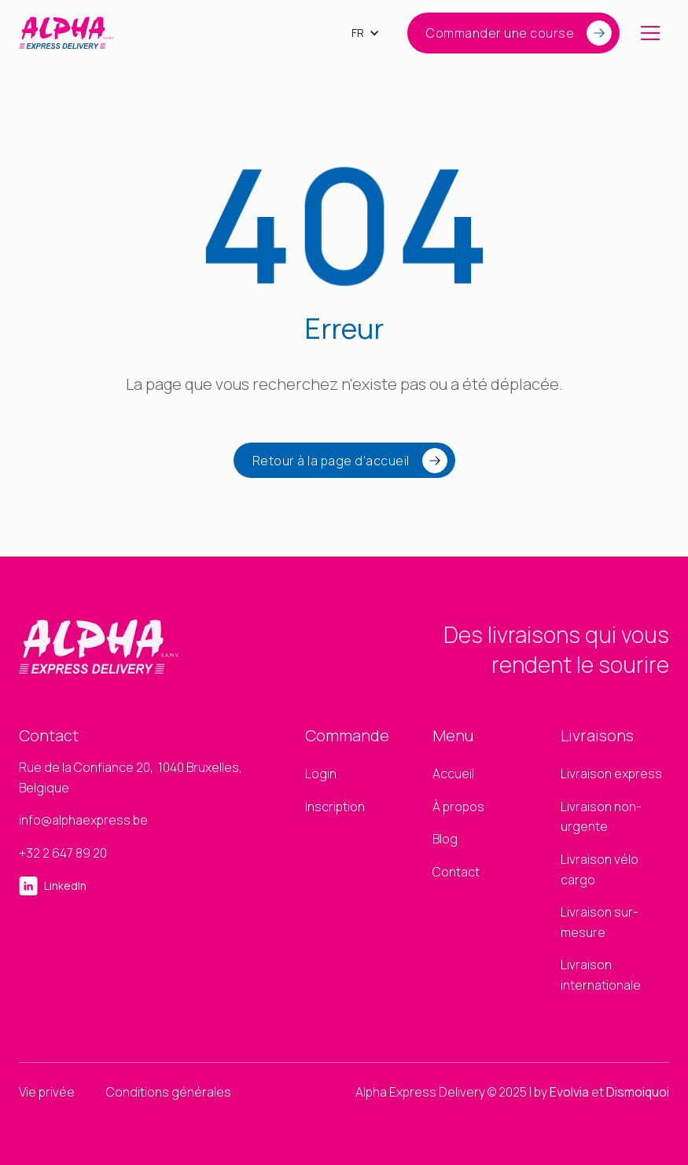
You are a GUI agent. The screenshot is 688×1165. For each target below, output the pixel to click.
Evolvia (569, 1092)
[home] (66, 33)
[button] (366, 33)
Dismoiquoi (637, 1092)
